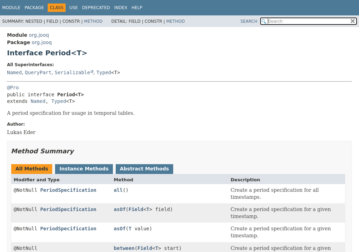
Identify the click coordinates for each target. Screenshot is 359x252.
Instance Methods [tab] (83, 169)
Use (73, 7)
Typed (103, 72)
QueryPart (38, 72)
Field (136, 209)
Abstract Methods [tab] (144, 169)
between (124, 248)
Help (136, 7)
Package (34, 7)
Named (14, 72)
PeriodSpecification (68, 190)
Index (121, 7)
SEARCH (249, 21)
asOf (120, 209)
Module (11, 7)
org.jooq (39, 35)
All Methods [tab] (31, 169)
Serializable (72, 72)
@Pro (13, 87)
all (118, 190)
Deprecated (96, 7)
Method (93, 21)
